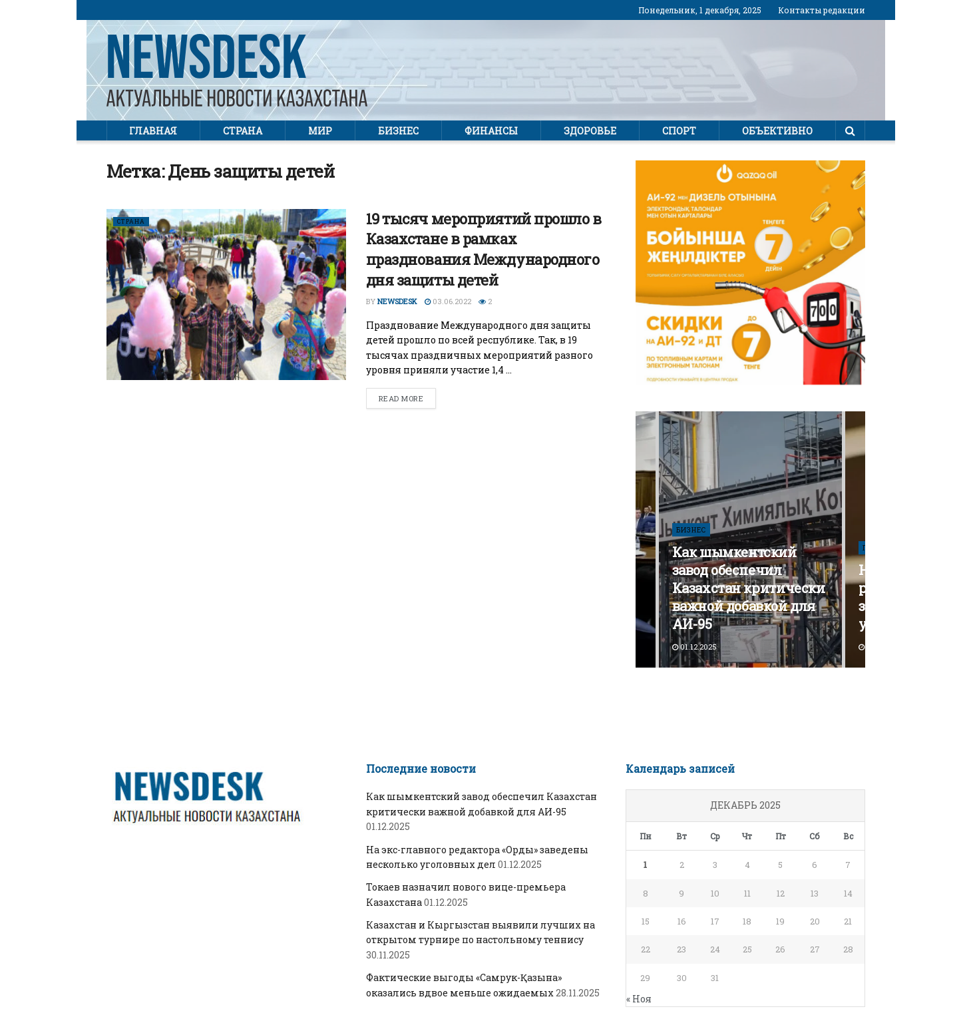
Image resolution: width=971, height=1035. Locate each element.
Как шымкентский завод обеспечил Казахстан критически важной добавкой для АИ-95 (748, 587)
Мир (320, 130)
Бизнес (398, 130)
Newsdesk (397, 301)
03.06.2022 (448, 301)
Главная (153, 130)
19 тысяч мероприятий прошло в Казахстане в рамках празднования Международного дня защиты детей (484, 249)
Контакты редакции (821, 10)
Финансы (491, 130)
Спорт (679, 130)
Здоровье (590, 130)
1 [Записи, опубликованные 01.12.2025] (645, 865)
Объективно (777, 130)
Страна (242, 130)
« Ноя (639, 998)
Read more (401, 398)
